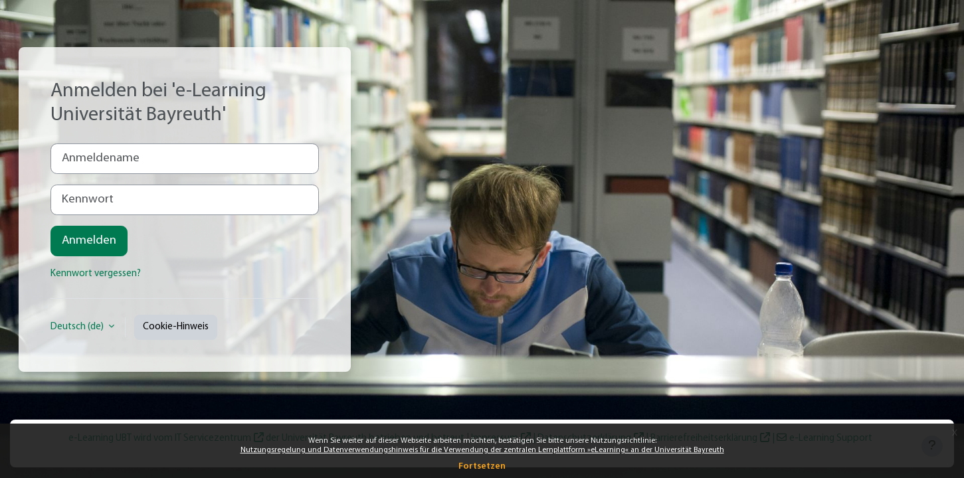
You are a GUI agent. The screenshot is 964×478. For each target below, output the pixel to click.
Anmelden (89, 240)
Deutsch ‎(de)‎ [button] (78, 327)
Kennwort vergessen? (95, 274)
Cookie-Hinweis (176, 327)
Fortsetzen (482, 466)
